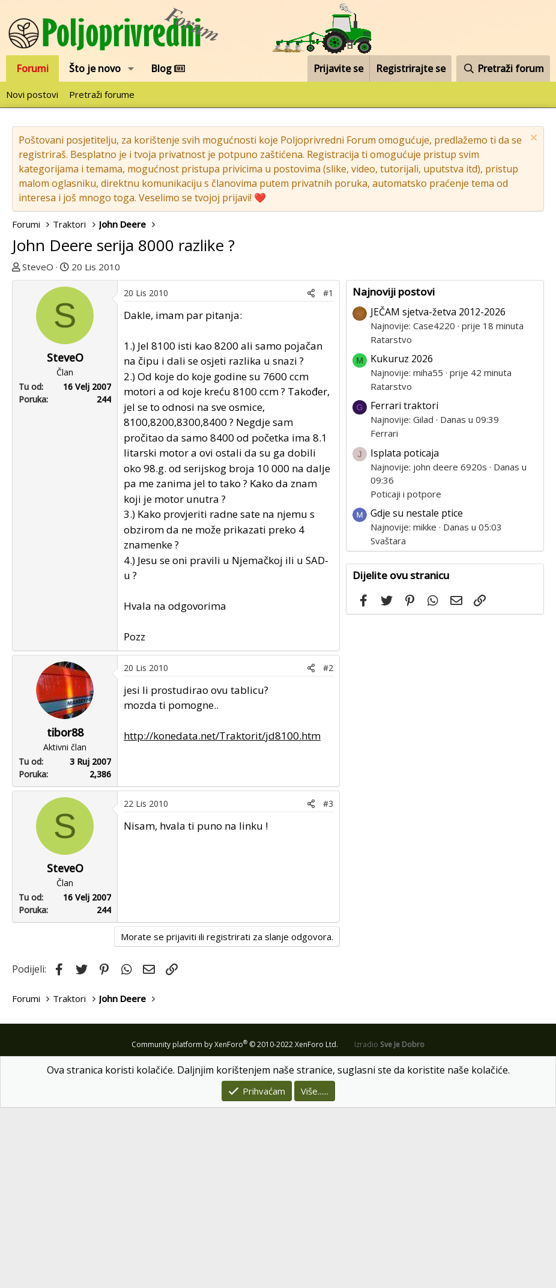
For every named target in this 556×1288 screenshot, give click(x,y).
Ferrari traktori (404, 585)
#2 (328, 848)
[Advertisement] (179, 370)
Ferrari (384, 613)
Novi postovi (32, 94)
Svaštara (388, 721)
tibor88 (65, 912)
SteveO (37, 267)
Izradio (389, 1225)
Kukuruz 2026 (401, 538)
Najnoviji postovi (393, 472)
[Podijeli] (311, 473)
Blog (168, 68)
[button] (131, 68)
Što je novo (95, 68)
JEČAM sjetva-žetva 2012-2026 (438, 492)
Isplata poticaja (404, 633)
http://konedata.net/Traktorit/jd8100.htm (222, 916)
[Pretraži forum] (503, 68)
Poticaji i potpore (405, 674)
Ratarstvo (391, 520)
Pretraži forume (101, 94)
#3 (328, 983)
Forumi (32, 68)
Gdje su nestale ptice (416, 693)
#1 (328, 473)
